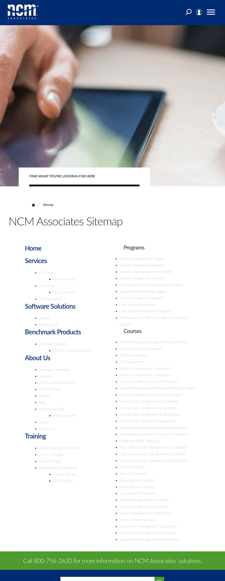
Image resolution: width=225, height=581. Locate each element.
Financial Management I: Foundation (146, 368)
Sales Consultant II (133, 473)
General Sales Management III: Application (150, 414)
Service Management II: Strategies (144, 506)
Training (35, 436)
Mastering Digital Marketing (139, 440)
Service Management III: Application (145, 513)
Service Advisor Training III (138, 493)
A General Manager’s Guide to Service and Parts (154, 342)
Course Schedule (51, 454)
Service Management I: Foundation (145, 500)
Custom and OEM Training (58, 467)
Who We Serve (64, 279)
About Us (37, 358)
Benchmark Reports (53, 344)
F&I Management (132, 362)
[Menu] (211, 13)
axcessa (44, 318)
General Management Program (142, 265)
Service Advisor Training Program (143, 291)
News (43, 422)
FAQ (42, 402)
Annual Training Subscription (59, 448)
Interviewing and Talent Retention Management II (155, 434)
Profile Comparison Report (72, 350)
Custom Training (64, 474)
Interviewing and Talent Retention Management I (154, 427)
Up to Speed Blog (51, 409)
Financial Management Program (142, 258)
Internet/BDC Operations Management (148, 421)
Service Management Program (141, 298)
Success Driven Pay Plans (138, 519)
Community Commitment (57, 382)
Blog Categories (64, 415)
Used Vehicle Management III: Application (149, 539)
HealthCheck (48, 324)
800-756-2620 (53, 560)
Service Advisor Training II (138, 487)
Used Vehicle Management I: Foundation (149, 526)
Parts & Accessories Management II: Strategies (153, 454)
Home (33, 248)
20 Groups (46, 272)
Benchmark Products (53, 332)
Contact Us (47, 428)
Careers (44, 396)
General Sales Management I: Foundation (149, 401)
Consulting (46, 285)
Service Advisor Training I (137, 480)
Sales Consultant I (132, 467)
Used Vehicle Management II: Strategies (148, 533)
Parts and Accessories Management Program (151, 285)
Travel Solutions (50, 299)
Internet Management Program (142, 278)
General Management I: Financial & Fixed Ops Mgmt (157, 388)
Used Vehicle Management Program (145, 311)
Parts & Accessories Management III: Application (154, 460)
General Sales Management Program (146, 271)
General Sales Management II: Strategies (148, 408)
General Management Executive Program (149, 381)
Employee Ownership (54, 369)
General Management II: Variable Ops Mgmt (151, 394)
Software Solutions (50, 306)
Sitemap (48, 205)
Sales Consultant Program (138, 304)
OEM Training (63, 481)
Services (36, 260)
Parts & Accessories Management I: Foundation (153, 447)
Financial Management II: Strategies (145, 375)
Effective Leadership (134, 355)
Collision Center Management (141, 348)
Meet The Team (50, 389)
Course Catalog (50, 461)
